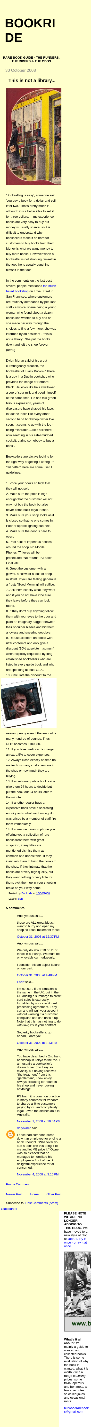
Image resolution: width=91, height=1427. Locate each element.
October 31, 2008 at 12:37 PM (38, 936)
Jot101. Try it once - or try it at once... (75, 1242)
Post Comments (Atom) (41, 1203)
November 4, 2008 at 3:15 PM (38, 1174)
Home (34, 1194)
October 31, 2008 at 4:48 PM (37, 975)
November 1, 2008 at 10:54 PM (38, 1121)
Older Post (53, 1194)
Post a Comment (18, 1184)
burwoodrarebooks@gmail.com (76, 1409)
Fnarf (20, 982)
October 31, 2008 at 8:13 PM (37, 1043)
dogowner (24, 1128)
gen (20, 898)
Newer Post (14, 1194)
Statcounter (9, 1209)
